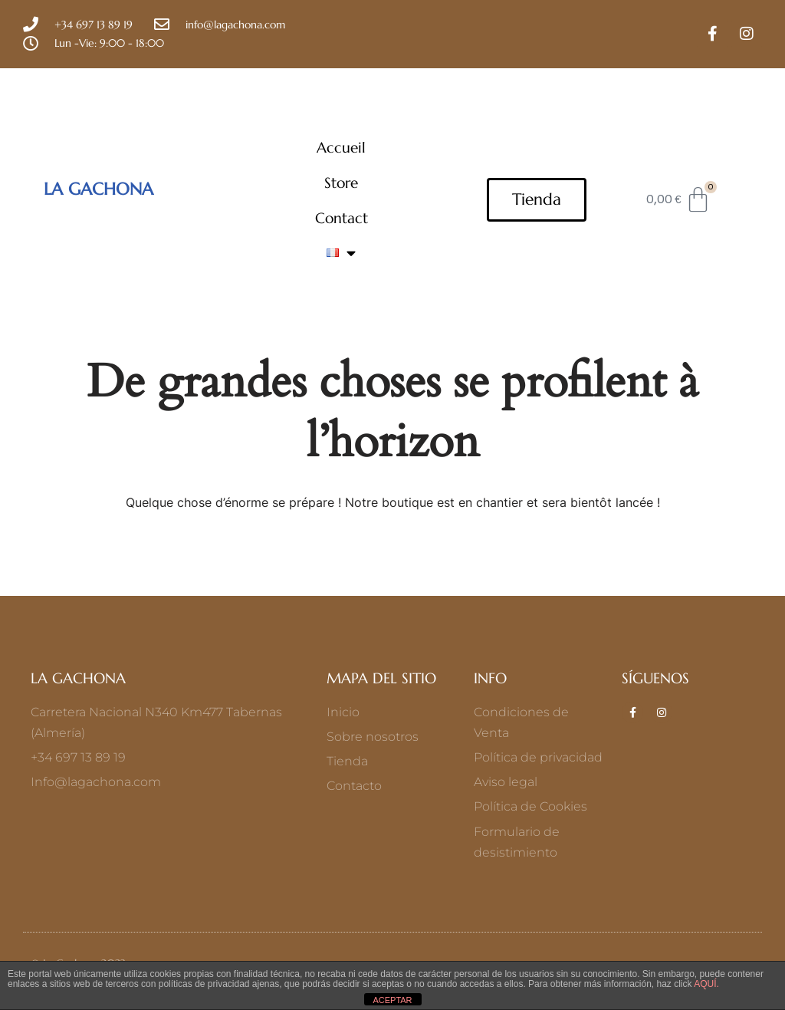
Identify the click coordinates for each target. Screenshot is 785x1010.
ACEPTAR (392, 1000)
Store (341, 182)
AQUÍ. (705, 984)
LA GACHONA (98, 188)
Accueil (341, 147)
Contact (341, 218)
